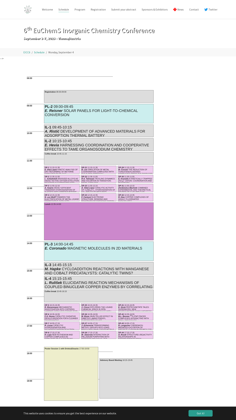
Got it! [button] (200, 413)
